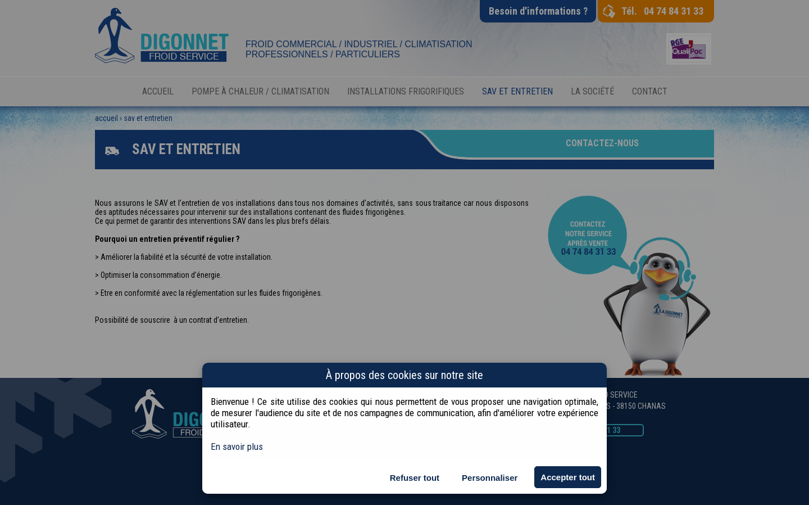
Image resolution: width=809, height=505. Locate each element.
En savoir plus (237, 446)
